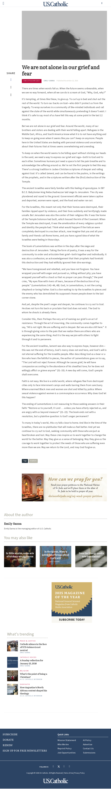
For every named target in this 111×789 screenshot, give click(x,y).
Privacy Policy (79, 773)
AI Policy (87, 740)
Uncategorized (31, 81)
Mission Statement (67, 740)
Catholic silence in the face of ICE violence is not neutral (33, 647)
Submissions (89, 753)
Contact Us (88, 749)
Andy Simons (18, 560)
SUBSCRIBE (10, 735)
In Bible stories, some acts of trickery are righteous (19, 555)
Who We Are (63, 745)
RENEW (8, 745)
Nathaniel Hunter (90, 560)
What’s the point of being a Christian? (34, 676)
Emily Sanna (49, 81)
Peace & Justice (28, 641)
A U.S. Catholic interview (31, 680)
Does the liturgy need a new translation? (91, 555)
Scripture (33, 461)
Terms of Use (68, 773)
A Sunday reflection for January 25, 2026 (32, 662)
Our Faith (25, 685)
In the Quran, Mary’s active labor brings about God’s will (55, 554)
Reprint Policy (65, 749)
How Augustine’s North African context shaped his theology (34, 690)
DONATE (8, 740)
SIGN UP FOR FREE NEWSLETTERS (25, 751)
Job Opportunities (67, 753)
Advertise (87, 745)
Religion (24, 671)
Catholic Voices (28, 658)
